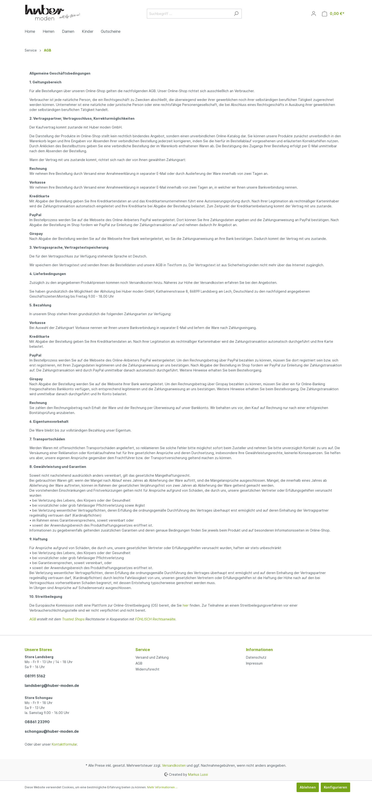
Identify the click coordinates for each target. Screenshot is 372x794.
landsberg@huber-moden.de (52, 685)
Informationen (259, 649)
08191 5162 (35, 676)
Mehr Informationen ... (162, 787)
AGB (32, 619)
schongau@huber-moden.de (52, 731)
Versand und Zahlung (152, 657)
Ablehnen (308, 787)
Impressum (254, 663)
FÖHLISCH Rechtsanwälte (155, 619)
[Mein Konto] (313, 13)
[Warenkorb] (333, 13)
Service (142, 649)
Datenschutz (256, 657)
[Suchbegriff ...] (189, 14)
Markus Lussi (198, 774)
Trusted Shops (73, 619)
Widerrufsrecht (147, 669)
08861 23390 (37, 721)
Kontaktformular (64, 744)
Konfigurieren (335, 787)
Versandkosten (174, 765)
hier (186, 605)
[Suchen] (236, 14)
